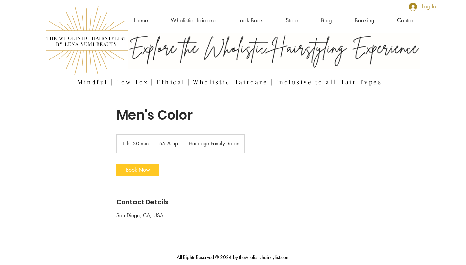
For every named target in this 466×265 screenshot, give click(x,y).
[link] (137, 170)
